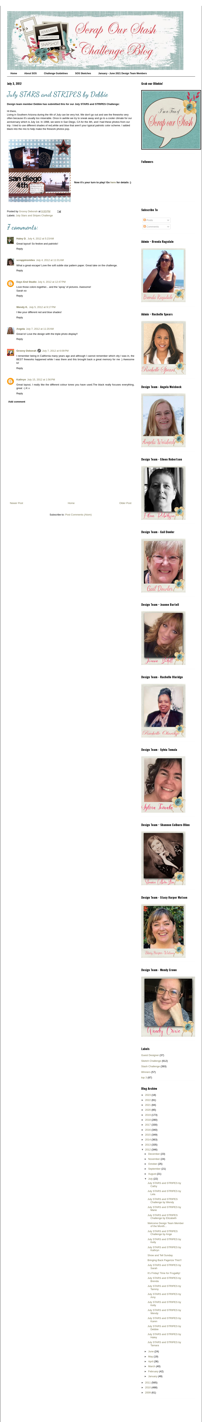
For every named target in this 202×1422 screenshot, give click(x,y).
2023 (148, 1094)
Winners (146, 1072)
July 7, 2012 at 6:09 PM (55, 350)
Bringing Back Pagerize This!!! (165, 1260)
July (150, 1178)
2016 (148, 1129)
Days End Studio (26, 281)
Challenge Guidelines (56, 73)
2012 (148, 1149)
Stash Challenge (150, 1066)
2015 (148, 1134)
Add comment (16, 401)
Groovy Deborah (26, 350)
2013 (148, 1144)
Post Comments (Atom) (78, 514)
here (113, 182)
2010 (148, 1387)
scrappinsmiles (25, 260)
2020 (148, 1109)
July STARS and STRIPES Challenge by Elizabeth (163, 1217)
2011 (148, 1382)
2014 (148, 1139)
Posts (148, 220)
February (153, 1371)
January (153, 1376)
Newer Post (16, 503)
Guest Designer (150, 1055)
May (151, 1356)
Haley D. (21, 238)
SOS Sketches (83, 73)
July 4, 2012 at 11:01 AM (50, 260)
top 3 (144, 1077)
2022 (148, 1100)
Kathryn (21, 379)
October (153, 1163)
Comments (151, 226)
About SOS (30, 73)
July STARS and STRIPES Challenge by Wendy (163, 1201)
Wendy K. (22, 307)
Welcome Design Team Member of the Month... (166, 1225)
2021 (148, 1104)
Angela (20, 328)
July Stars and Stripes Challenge (34, 215)
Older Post (125, 503)
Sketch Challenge (151, 1060)
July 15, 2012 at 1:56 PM (41, 379)
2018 (148, 1119)
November (154, 1158)
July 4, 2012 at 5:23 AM (41, 238)
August (152, 1173)
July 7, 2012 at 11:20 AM (40, 328)
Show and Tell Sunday (160, 1255)
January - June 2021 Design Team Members (122, 73)
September (154, 1168)
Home (14, 73)
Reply (19, 248)
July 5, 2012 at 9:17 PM (42, 307)
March (152, 1366)
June (151, 1351)
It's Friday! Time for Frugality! (164, 1273)
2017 (148, 1124)
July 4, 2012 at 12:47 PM (52, 281)
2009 (148, 1392)
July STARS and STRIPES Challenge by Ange (163, 1233)
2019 (148, 1114)
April (151, 1361)
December (154, 1153)
